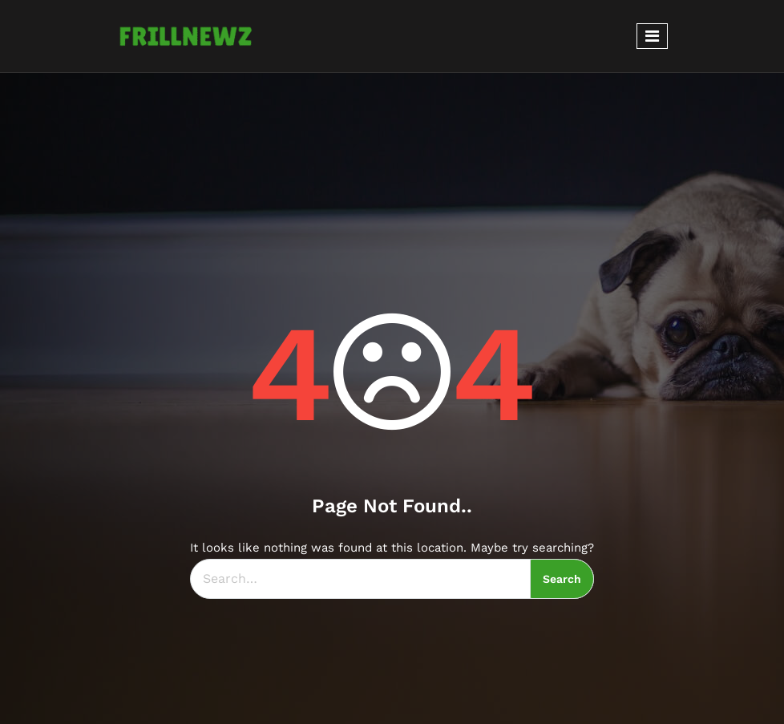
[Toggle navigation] (652, 36)
